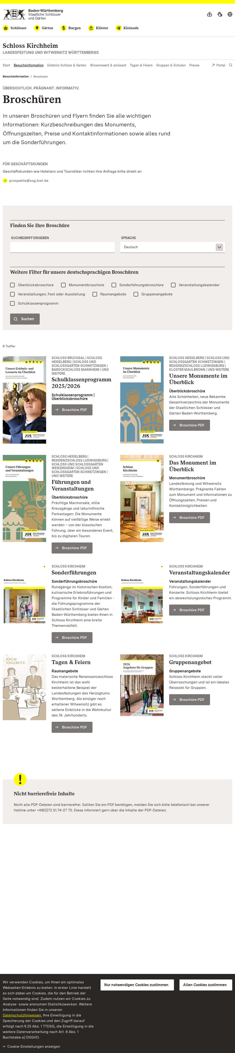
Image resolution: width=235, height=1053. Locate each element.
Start (6, 65)
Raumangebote (113, 294)
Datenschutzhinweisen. (22, 1015)
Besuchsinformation (29, 65)
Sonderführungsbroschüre (141, 285)
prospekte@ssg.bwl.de (28, 180)
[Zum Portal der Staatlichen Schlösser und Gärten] (33, 14)
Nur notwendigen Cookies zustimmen (136, 985)
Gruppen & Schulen (171, 65)
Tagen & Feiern (141, 65)
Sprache (128, 238)
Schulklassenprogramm (38, 303)
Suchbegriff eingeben (30, 238)
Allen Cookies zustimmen (205, 985)
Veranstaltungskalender (199, 285)
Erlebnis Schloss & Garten (66, 65)
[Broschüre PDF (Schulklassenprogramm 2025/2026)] (72, 409)
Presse (194, 65)
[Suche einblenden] (230, 65)
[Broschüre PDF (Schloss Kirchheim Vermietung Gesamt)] (72, 727)
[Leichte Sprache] (209, 14)
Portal (218, 65)
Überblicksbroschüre (36, 285)
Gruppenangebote (157, 294)
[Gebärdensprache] (219, 14)
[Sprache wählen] (230, 14)
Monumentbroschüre (86, 285)
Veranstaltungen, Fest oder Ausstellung (51, 294)
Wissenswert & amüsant (108, 65)
